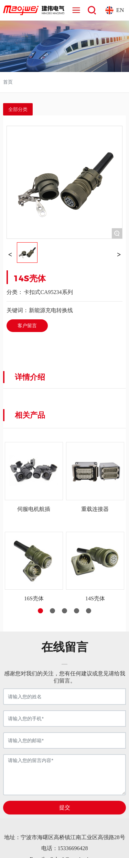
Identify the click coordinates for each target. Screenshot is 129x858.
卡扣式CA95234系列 (48, 292)
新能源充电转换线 (51, 310)
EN (120, 10)
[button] (40, 610)
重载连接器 (95, 509)
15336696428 (73, 848)
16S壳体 (34, 598)
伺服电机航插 (33, 509)
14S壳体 (95, 598)
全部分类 (18, 109)
